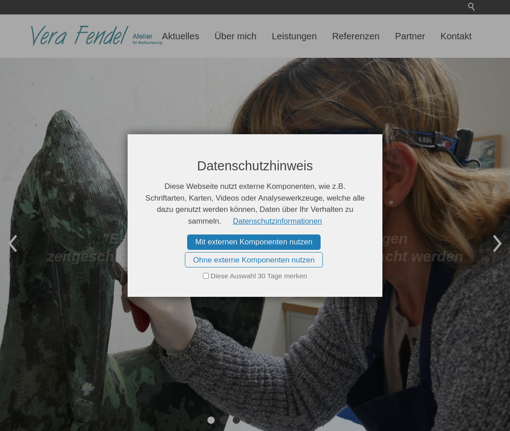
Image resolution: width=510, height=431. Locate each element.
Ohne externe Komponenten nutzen (253, 260)
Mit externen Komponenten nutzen (253, 242)
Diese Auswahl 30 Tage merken (259, 276)
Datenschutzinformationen (277, 221)
